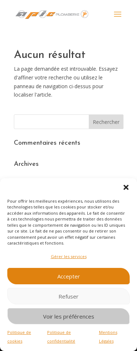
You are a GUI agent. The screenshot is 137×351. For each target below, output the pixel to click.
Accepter (68, 276)
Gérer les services (69, 256)
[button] (126, 187)
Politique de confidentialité (61, 336)
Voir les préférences (68, 316)
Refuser (68, 296)
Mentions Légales (108, 336)
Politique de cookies (19, 336)
